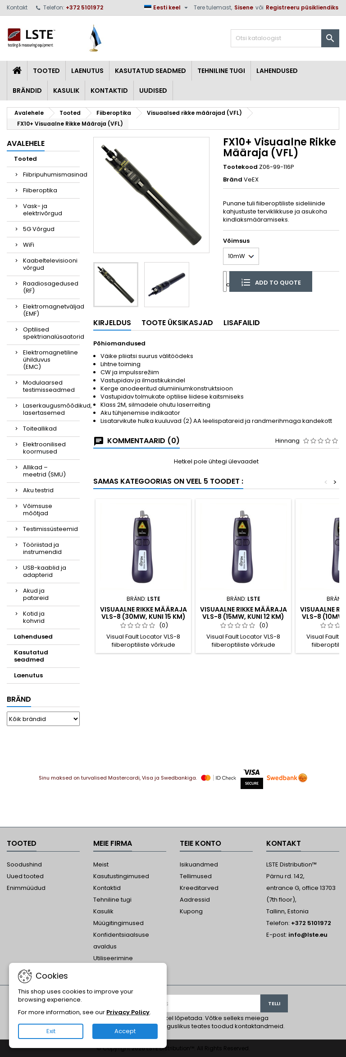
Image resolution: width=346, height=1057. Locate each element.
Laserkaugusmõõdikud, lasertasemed (51, 409)
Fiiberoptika (40, 190)
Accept (125, 1031)
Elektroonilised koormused (44, 448)
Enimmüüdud (26, 888)
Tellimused (196, 876)
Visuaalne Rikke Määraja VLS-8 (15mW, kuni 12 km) (243, 613)
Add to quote (271, 282)
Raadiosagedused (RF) (50, 287)
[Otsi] (285, 38)
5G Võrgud (39, 229)
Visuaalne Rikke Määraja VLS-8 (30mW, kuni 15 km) (143, 613)
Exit (50, 1031)
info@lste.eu (308, 934)
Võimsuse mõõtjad (37, 509)
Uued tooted (25, 876)
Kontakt (17, 7)
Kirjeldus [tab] (112, 323)
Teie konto (200, 843)
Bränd (19, 699)
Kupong (191, 911)
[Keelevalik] (167, 7)
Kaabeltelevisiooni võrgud (50, 264)
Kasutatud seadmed (150, 70)
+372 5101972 (84, 7)
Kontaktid (109, 90)
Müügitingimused (118, 923)
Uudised (153, 90)
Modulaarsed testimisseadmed (49, 386)
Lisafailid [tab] (241, 323)
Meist (101, 864)
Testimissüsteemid (50, 529)
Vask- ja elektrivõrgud (42, 210)
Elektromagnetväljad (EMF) (51, 310)
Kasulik (66, 90)
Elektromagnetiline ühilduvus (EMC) (50, 359)
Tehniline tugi (221, 70)
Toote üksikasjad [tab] (177, 323)
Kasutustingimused (121, 876)
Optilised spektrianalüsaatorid (51, 333)
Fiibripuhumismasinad (51, 174)
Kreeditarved (199, 888)
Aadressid (195, 899)
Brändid (27, 90)
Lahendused (277, 70)
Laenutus (87, 70)
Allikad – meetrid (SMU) (44, 471)
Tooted (46, 70)
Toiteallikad (40, 428)
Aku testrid (38, 490)
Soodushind (24, 864)
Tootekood (240, 167)
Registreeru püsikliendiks (302, 7)
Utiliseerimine (113, 958)
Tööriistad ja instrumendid (42, 548)
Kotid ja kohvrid (34, 617)
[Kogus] (225, 281)
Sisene (243, 7)
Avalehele (26, 143)
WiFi (28, 244)
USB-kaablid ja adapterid (44, 571)
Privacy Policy (128, 1012)
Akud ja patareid (36, 594)
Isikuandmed (199, 864)
